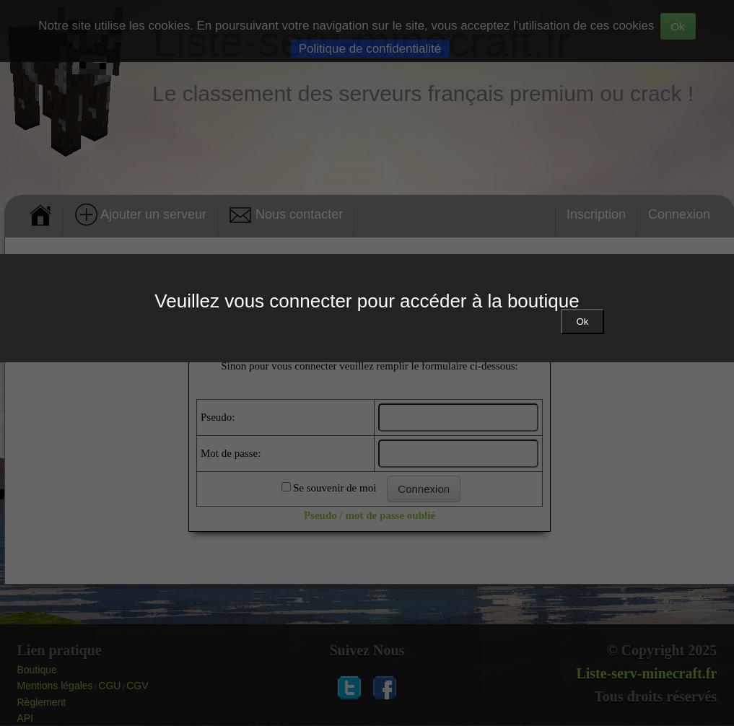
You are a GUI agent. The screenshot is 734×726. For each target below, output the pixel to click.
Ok (582, 321)
